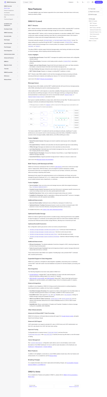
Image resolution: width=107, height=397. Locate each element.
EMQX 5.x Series (92, 40)
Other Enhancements (94, 34)
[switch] (88, 2)
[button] (18, 6)
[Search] (28, 2)
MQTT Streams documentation (45, 79)
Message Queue (93, 25)
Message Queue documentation (45, 159)
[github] (92, 2)
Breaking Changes (94, 38)
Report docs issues (94, 11)
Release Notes (53, 355)
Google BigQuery (33, 274)
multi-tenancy (58, 166)
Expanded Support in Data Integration (96, 32)
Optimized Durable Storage (96, 29)
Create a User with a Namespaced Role (52, 209)
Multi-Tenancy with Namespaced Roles (96, 27)
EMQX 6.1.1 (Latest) (93, 21)
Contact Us (98, 2)
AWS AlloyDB (33, 278)
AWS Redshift (50, 278)
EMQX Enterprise (10, 2)
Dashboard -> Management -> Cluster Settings (40, 346)
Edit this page (93, 14)
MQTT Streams (93, 23)
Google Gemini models (67, 316)
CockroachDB (40, 278)
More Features (93, 36)
